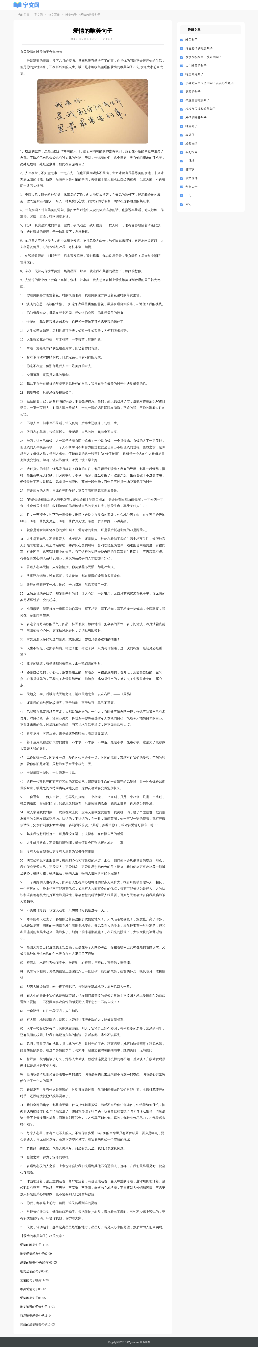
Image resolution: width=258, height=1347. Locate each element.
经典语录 (191, 143)
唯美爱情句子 (29, 1289)
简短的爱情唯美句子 (33, 1324)
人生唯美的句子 (196, 65)
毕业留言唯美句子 (197, 100)
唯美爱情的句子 (30, 1271)
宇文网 (38, 14)
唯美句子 (71, 14)
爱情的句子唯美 (30, 1280)
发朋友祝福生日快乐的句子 (203, 57)
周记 (188, 204)
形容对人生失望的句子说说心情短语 (209, 83)
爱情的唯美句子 (30, 1244)
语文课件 (191, 178)
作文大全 (191, 186)
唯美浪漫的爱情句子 (33, 1306)
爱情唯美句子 (29, 1298)
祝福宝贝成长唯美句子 (200, 109)
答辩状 (190, 169)
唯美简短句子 (194, 74)
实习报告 (191, 152)
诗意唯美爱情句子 (32, 1315)
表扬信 (190, 134)
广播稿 (190, 160)
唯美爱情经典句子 (32, 1253)
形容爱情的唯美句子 (199, 48)
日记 (188, 195)
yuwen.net (135, 1342)
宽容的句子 (193, 91)
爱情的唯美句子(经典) (34, 1262)
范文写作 (54, 14)
